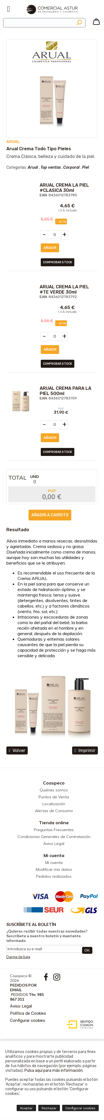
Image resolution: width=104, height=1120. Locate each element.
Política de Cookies (28, 1013)
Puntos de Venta (54, 796)
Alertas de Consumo (54, 810)
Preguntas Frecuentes (54, 829)
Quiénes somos (54, 790)
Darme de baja (18, 957)
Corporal (71, 167)
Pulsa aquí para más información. (53, 1070)
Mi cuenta (54, 855)
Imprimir (85, 750)
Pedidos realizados (54, 876)
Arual (33, 167)
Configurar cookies (27, 1020)
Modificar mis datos (54, 869)
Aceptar (26, 1108)
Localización (53, 803)
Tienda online (54, 822)
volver (17, 750)
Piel (85, 167)
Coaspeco (54, 783)
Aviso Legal (53, 843)
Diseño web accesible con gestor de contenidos (78, 1024)
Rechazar (49, 1108)
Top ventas (50, 167)
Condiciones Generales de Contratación (53, 836)
